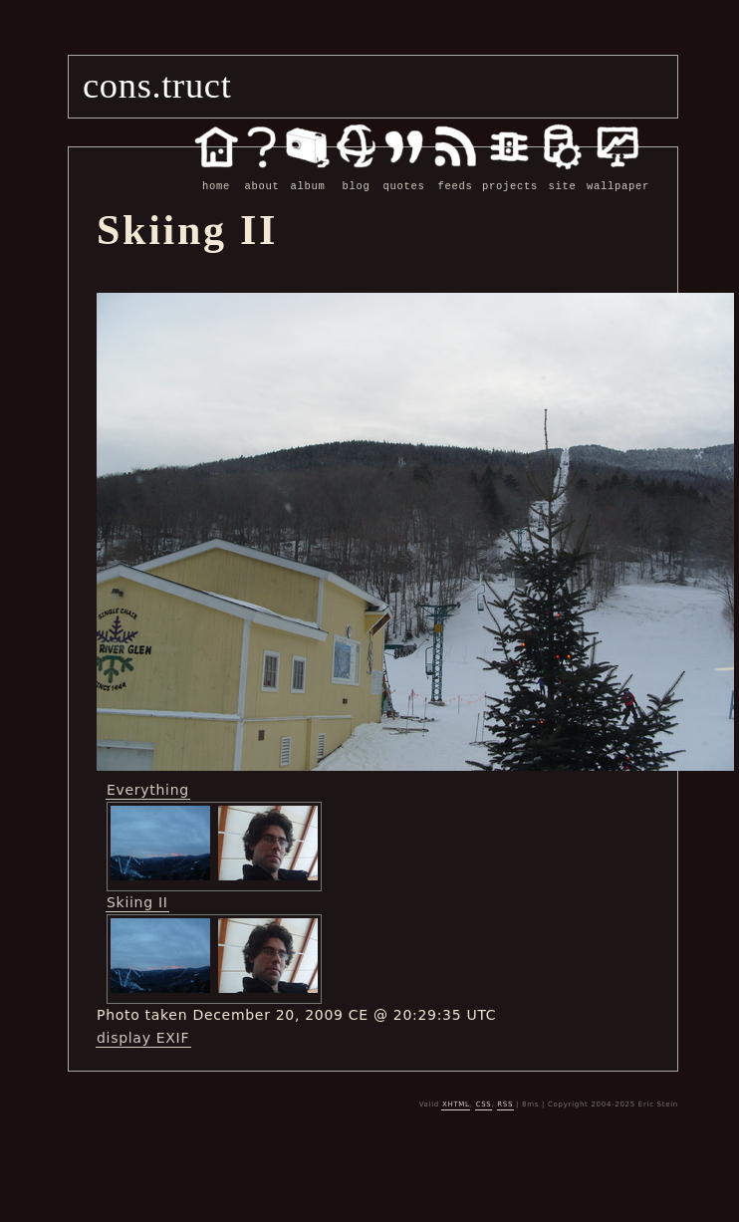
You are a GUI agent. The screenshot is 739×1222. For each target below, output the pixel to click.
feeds (455, 175)
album (308, 175)
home (216, 175)
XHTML (456, 1103)
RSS (505, 1103)
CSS (484, 1103)
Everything (148, 789)
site (562, 175)
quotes (403, 175)
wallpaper (618, 175)
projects (510, 175)
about (262, 175)
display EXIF (143, 1037)
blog (356, 175)
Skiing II (137, 901)
